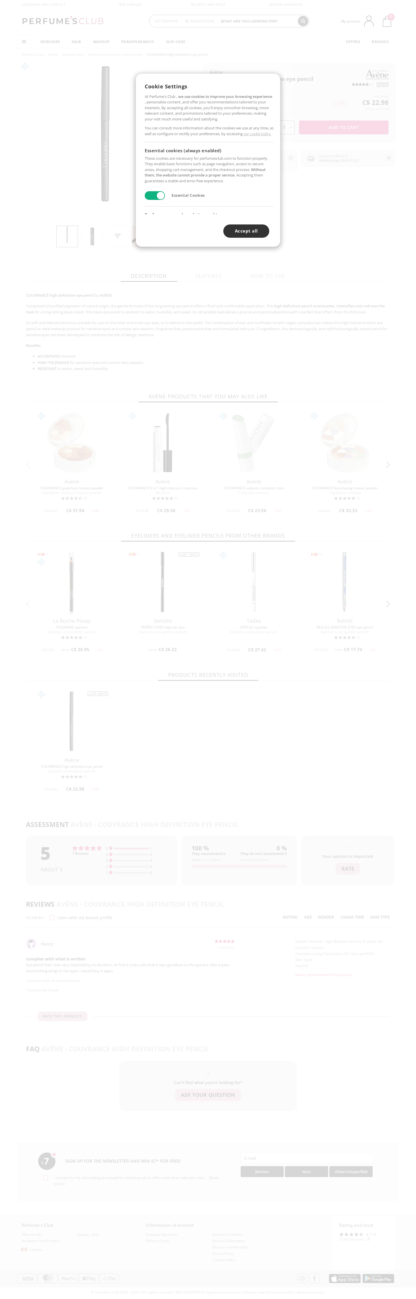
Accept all (246, 231)
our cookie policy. (257, 133)
